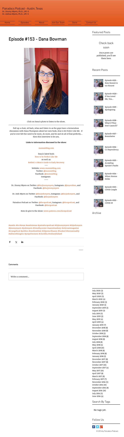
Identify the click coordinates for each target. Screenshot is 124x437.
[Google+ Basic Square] (101, 426)
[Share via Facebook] (10, 242)
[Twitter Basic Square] (97, 426)
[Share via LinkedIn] (22, 242)
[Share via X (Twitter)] (16, 242)
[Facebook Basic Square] (93, 426)
